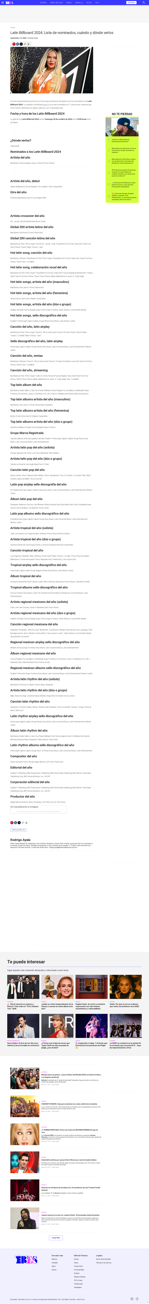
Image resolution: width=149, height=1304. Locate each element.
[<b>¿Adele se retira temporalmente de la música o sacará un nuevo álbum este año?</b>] (57, 987)
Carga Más (56, 1238)
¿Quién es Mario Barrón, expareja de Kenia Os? (121, 140)
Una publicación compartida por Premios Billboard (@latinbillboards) (38, 811)
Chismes (43, 3)
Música (69, 3)
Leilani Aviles (55, 1084)
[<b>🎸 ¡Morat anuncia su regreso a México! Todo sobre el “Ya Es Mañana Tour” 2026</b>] (23, 987)
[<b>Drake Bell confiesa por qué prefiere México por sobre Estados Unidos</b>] (24, 1162)
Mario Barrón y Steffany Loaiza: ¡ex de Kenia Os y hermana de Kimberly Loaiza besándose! (124, 161)
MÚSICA (12, 27)
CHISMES (10, 1002)
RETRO (78, 1041)
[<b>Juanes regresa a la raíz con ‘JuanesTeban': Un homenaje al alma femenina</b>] (24, 1218)
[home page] (9, 2)
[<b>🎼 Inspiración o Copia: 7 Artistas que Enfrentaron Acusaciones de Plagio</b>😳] (92, 1026)
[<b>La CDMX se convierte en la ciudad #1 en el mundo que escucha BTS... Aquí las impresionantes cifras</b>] (126, 1026)
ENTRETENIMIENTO (13, 1041)
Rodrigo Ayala (33, 38)
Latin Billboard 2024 (18, 830)
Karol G (46, 104)
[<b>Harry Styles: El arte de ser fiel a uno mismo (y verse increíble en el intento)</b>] (23, 1026)
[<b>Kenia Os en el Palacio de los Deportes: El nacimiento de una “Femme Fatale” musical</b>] (24, 1190)
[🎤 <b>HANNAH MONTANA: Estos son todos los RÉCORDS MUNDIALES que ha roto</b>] (24, 1134)
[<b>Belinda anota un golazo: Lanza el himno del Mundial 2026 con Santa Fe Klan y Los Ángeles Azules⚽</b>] (24, 1078)
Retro (89, 3)
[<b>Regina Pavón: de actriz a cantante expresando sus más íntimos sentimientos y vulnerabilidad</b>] (92, 987)
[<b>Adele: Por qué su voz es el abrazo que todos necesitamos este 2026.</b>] (126, 987)
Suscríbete (131, 2)
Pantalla (79, 3)
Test (97, 3)
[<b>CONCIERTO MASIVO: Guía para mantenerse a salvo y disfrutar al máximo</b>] (24, 1106)
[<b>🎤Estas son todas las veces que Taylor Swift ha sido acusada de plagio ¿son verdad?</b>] (57, 1026)
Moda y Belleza (56, 3)
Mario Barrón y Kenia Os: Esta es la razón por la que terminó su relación (124, 150)
